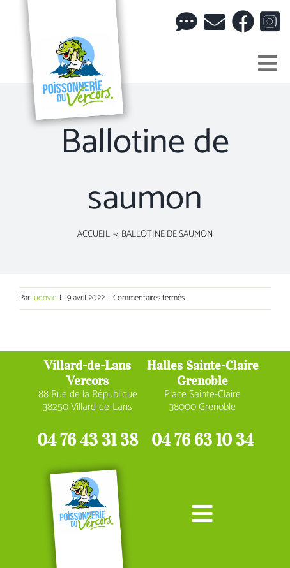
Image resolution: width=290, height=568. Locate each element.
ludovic (44, 298)
